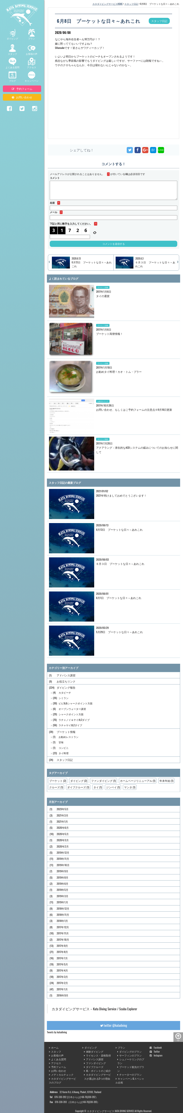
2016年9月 (62, 995)
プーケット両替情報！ (109, 334)
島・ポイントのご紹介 (97, 1071)
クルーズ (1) (56, 787)
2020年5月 (63, 834)
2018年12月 (63, 908)
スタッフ (12, 49)
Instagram (156, 1055)
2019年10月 (63, 865)
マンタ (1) (129, 787)
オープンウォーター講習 (72, 709)
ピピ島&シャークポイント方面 (75, 703)
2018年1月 (62, 921)
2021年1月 (62, 821)
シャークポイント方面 (71, 714)
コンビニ (64, 748)
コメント (55, 178)
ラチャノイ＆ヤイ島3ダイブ (74, 720)
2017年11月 (63, 933)
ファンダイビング (95, 1063)
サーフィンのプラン (129, 1055)
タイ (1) (97, 787)
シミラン (64, 698)
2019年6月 (62, 883)
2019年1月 (62, 902)
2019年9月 (62, 871)
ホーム (54, 1047)
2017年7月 (62, 958)
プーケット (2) (57, 781)
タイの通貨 (102, 296)
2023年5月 (63, 809)
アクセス (31, 63)
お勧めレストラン (68, 737)
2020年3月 (63, 840)
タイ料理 (64, 753)
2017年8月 (62, 952)
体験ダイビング (93, 1051)
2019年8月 (62, 877)
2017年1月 (62, 989)
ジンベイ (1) (113, 787)
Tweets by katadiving (57, 1032)
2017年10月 (63, 939)
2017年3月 (62, 977)
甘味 (61, 742)
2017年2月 (62, 983)
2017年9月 (62, 946)
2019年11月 (63, 859)
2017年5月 (62, 964)
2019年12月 (63, 852)
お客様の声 (31, 49)
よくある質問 (12, 63)
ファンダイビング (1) (103, 781)
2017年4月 (62, 970)
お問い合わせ (22, 97)
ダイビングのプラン (129, 1051)
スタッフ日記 (65, 760)
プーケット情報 (102, 287)
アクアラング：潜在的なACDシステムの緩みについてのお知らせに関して (137, 449)
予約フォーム (22, 89)
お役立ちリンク (102, 401)
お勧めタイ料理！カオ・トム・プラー (119, 372)
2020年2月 (63, 846)
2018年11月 (63, 915)
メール (56, 212)
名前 (55, 203)
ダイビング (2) (78, 781)
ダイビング (12, 34)
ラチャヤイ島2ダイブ (70, 725)
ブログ (12, 76)
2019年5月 (62, 890)
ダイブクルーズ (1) (78, 787)
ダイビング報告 (102, 439)
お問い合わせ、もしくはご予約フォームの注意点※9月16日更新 (134, 409)
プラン (31, 34)
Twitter (155, 1051)
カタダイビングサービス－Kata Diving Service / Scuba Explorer (94, 1008)
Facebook (156, 1047)
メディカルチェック (61, 1074)
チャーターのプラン (129, 1074)
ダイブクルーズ (93, 1067)
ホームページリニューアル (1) (137, 781)
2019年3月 (62, 896)
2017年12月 (63, 927)
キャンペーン (31, 76)
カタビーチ (65, 692)
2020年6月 (63, 828)
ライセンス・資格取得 (97, 1055)
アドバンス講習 (66, 675)
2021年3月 (62, 815)
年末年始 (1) (166, 781)
